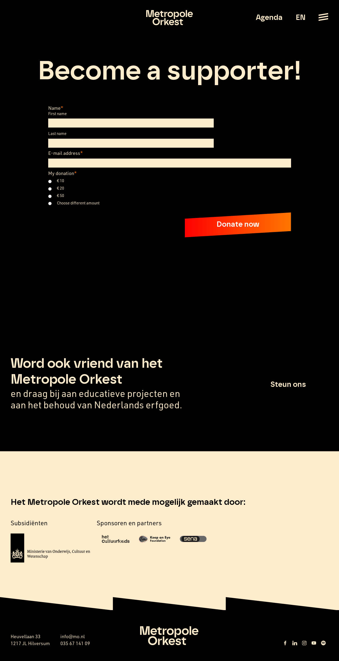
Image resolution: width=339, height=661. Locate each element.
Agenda (269, 17)
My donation (62, 173)
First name (57, 114)
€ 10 (60, 181)
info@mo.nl (72, 636)
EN (300, 17)
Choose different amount (78, 203)
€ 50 (60, 196)
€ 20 (60, 188)
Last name (57, 133)
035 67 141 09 (75, 643)
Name (55, 108)
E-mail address (65, 153)
